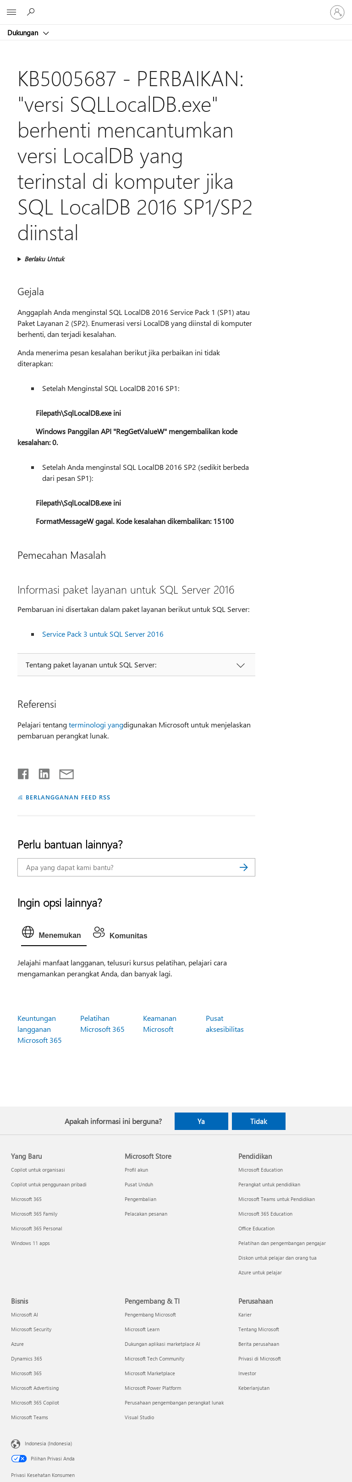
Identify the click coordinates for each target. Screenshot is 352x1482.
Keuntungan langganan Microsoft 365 (39, 1029)
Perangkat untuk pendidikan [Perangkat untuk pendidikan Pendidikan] (269, 1184)
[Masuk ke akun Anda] (337, 12)
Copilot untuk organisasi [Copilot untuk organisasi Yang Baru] (38, 1169)
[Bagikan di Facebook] (23, 772)
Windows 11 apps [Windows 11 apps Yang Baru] (30, 1243)
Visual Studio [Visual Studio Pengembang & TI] (139, 1417)
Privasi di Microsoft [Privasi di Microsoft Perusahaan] (259, 1358)
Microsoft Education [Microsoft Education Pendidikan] (260, 1169)
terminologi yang (96, 724)
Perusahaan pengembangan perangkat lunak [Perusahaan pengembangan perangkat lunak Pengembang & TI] (174, 1402)
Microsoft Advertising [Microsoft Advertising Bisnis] (35, 1387)
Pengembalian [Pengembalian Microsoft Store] (140, 1199)
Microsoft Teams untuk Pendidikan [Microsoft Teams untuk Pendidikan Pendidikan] (276, 1199)
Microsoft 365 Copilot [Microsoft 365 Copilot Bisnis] (35, 1402)
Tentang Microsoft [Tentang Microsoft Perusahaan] (258, 1329)
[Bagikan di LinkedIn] (40, 772)
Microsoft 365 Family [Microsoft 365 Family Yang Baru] (34, 1213)
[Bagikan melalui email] (62, 772)
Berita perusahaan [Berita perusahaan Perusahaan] (258, 1343)
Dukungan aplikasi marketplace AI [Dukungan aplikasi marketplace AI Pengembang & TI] (162, 1343)
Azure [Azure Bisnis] (17, 1343)
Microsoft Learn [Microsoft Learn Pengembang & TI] (142, 1329)
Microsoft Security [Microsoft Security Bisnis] (31, 1329)
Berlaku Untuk (44, 258)
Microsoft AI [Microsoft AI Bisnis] (24, 1314)
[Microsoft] (175, 6)
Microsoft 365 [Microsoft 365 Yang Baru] (26, 1199)
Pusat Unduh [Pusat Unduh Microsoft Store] (139, 1184)
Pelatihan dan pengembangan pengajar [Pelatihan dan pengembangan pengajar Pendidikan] (282, 1243)
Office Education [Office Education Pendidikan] (256, 1228)
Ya (201, 1121)
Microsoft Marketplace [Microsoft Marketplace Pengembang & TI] (150, 1373)
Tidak (258, 1121)
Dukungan (23, 32)
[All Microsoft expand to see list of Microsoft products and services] (11, 12)
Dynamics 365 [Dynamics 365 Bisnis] (26, 1358)
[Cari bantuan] (32, 12)
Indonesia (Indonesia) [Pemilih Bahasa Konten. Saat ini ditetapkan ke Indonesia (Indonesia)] (48, 1443)
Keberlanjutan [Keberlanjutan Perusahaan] (254, 1387)
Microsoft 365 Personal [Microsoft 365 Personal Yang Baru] (36, 1228)
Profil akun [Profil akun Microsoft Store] (136, 1169)
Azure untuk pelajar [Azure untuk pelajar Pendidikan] (260, 1272)
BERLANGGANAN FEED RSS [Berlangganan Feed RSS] (68, 797)
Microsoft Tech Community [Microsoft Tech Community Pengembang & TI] (154, 1358)
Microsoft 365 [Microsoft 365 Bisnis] (26, 1373)
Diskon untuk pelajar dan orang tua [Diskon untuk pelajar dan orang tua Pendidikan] (277, 1257)
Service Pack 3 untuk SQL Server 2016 (103, 634)
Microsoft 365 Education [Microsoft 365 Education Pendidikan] (265, 1213)
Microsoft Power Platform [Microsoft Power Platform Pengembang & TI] (153, 1387)
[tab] (53, 934)
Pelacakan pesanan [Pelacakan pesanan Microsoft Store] (146, 1213)
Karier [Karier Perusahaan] (245, 1314)
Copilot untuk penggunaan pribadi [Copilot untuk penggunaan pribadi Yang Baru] (49, 1184)
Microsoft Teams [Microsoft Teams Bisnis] (29, 1417)
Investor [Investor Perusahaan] (247, 1373)
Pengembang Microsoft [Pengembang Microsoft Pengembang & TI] (150, 1314)
